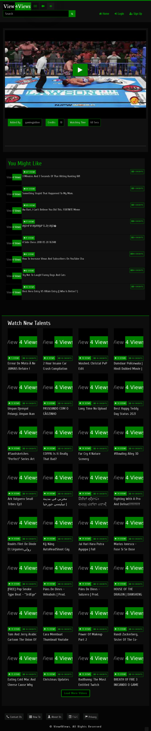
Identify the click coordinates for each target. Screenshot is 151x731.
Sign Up (135, 14)
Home (104, 14)
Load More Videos (75, 693)
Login (119, 14)
